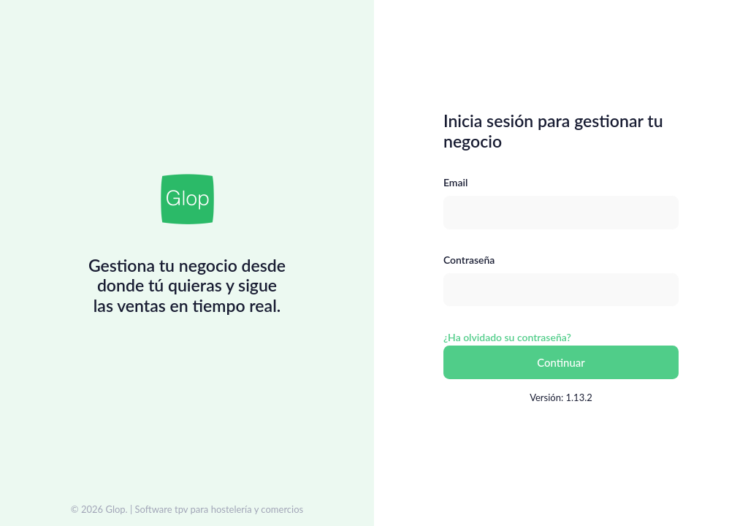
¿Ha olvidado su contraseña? (507, 337)
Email (455, 182)
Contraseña (469, 260)
